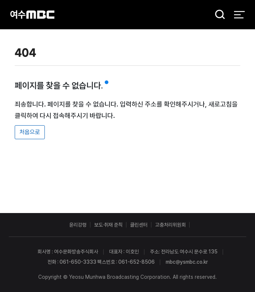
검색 (217, 14)
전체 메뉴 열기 (239, 14)
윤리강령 (78, 225)
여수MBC (32, 14)
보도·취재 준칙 (108, 225)
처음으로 (29, 132)
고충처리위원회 (170, 225)
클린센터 (139, 225)
